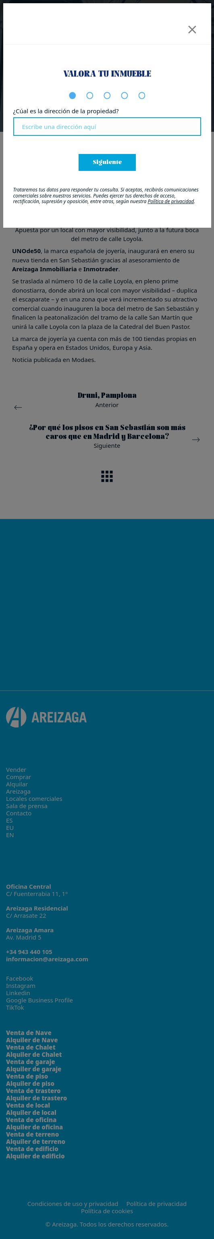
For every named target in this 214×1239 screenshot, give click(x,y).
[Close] (192, 26)
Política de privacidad (171, 201)
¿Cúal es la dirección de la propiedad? (66, 110)
